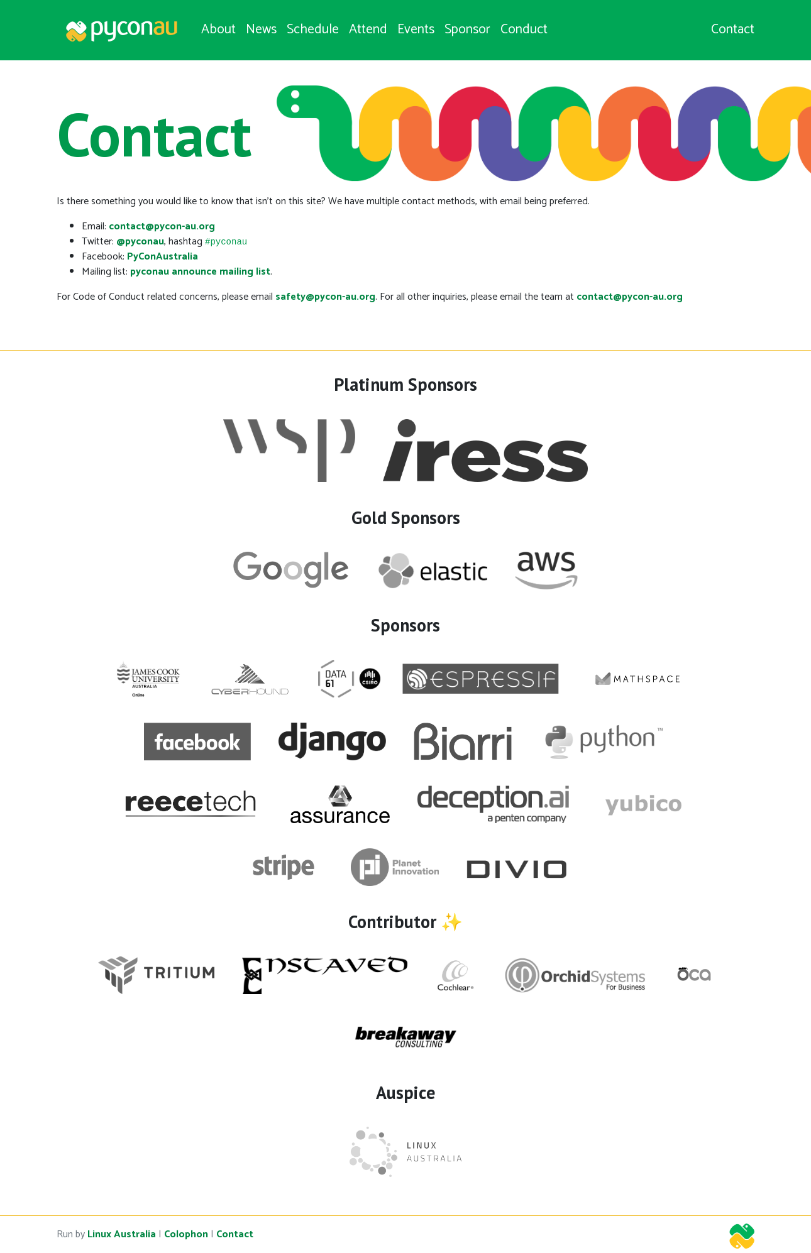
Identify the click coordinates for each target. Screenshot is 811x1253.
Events (415, 30)
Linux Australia (121, 1234)
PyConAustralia (162, 256)
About (218, 30)
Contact (732, 30)
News (261, 30)
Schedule (313, 30)
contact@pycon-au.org (162, 226)
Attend (368, 30)
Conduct (524, 30)
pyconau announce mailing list (200, 271)
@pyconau (140, 241)
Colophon (186, 1234)
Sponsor (467, 30)
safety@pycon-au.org (325, 296)
